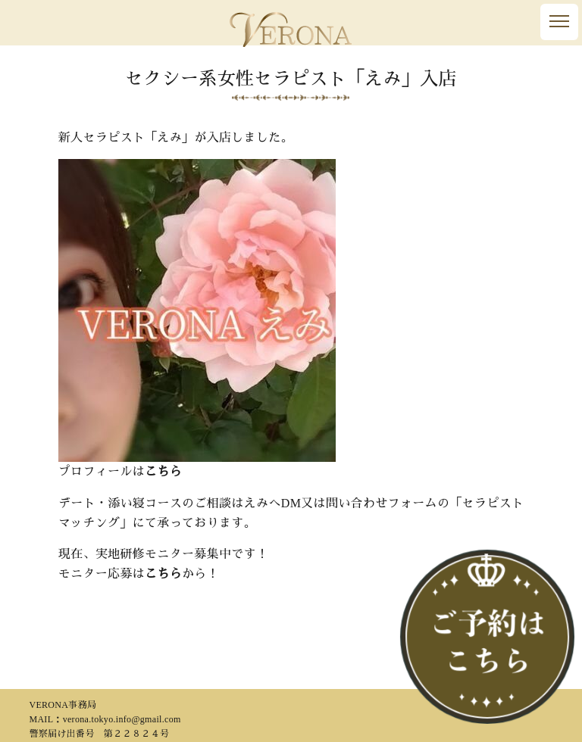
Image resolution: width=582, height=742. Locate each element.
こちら (163, 471)
